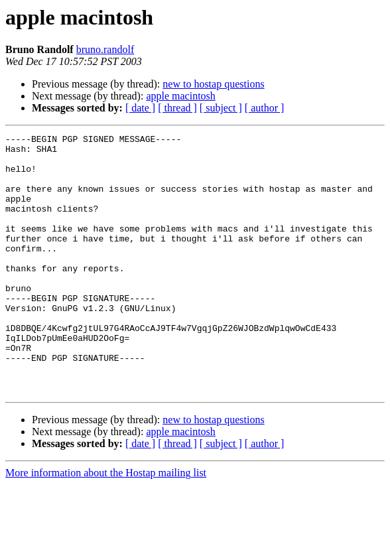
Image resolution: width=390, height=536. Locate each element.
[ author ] (265, 107)
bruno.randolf (105, 49)
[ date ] (140, 107)
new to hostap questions (213, 84)
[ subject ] (221, 107)
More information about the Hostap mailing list (105, 524)
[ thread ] (177, 107)
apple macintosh (180, 95)
